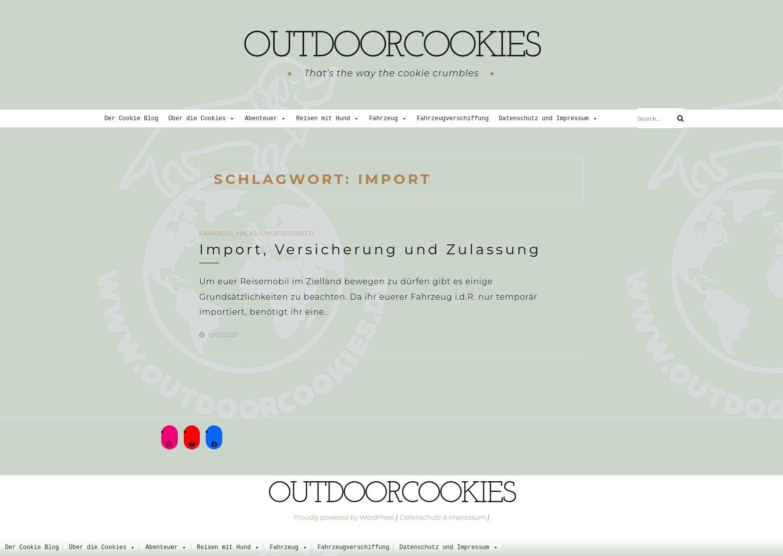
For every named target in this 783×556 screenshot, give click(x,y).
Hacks (246, 233)
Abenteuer (265, 119)
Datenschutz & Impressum (442, 517)
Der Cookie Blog (131, 119)
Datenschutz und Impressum (548, 119)
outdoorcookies (391, 47)
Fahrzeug (388, 119)
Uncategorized (287, 233)
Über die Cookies (201, 119)
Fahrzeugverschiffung (453, 119)
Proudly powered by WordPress (344, 517)
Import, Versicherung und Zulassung (370, 249)
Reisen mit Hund (327, 119)
